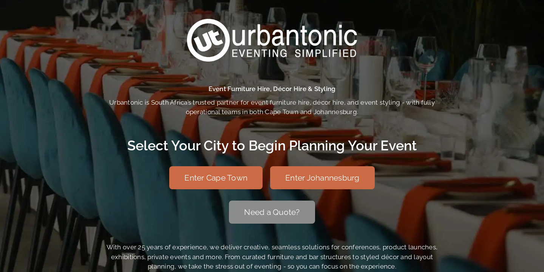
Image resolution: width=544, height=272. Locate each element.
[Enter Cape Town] (216, 177)
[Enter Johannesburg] (322, 177)
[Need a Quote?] (272, 212)
